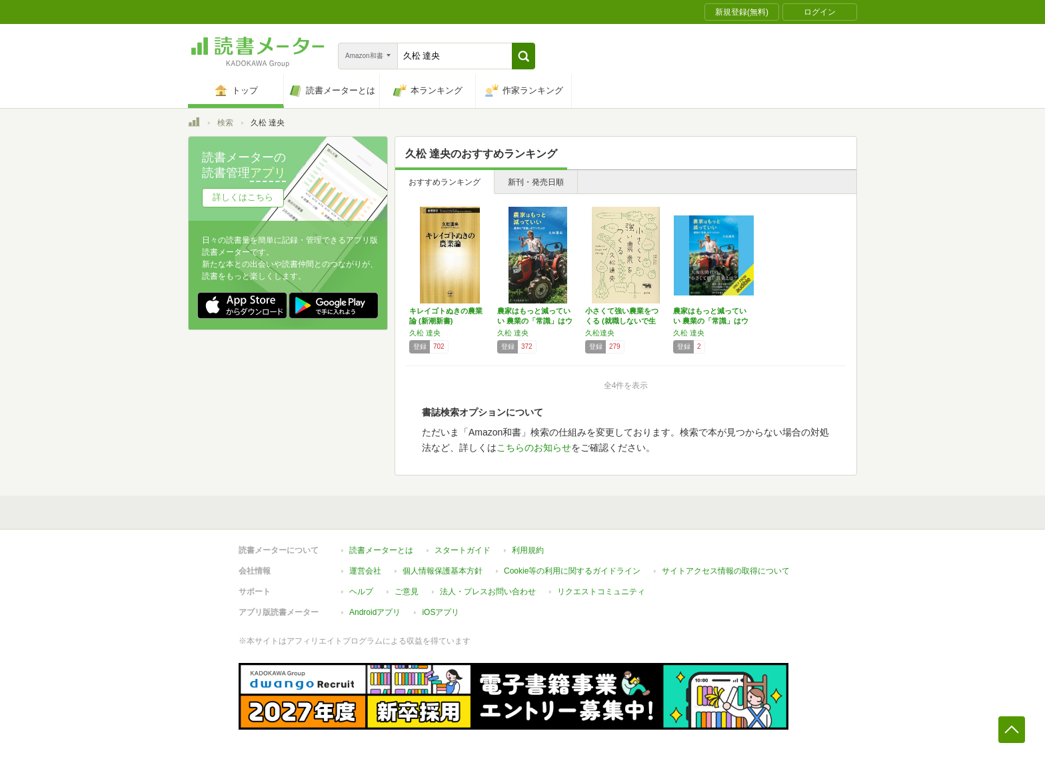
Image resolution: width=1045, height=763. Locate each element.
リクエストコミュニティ (601, 592)
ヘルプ (361, 592)
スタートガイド (463, 550)
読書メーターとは (381, 550)
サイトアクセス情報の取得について (726, 571)
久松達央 (599, 333)
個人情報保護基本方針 (443, 571)
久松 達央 (425, 333)
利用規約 (528, 550)
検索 (225, 122)
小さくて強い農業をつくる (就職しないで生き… (621, 321)
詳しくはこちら (243, 197)
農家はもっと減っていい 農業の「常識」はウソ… (534, 321)
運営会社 (365, 571)
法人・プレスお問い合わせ (488, 592)
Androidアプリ (375, 612)
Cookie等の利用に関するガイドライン (572, 571)
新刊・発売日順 (536, 182)
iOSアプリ (440, 612)
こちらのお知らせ (534, 447)
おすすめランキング (445, 182)
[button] (523, 56)
